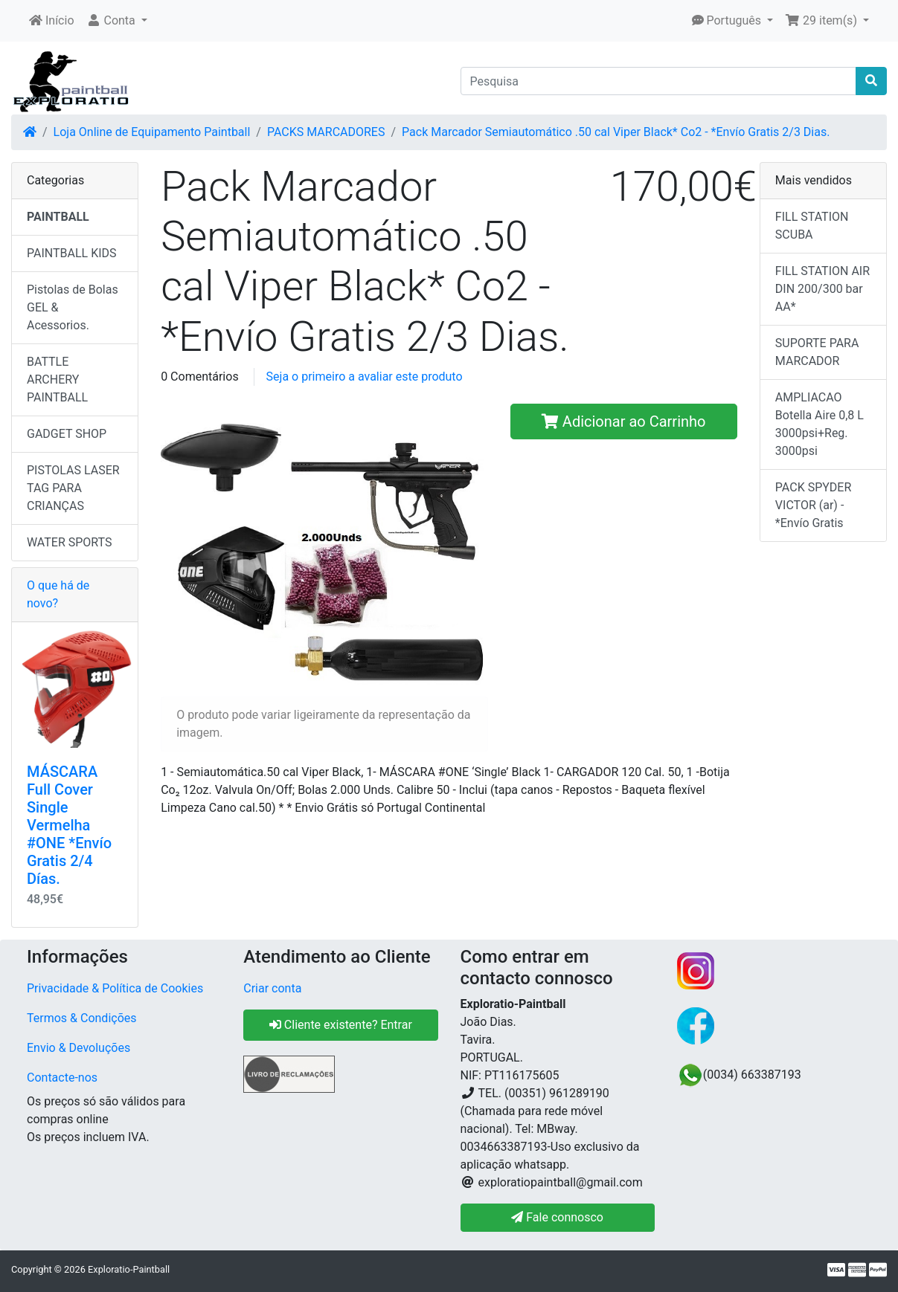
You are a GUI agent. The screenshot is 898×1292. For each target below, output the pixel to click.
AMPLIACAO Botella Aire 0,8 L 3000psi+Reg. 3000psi (819, 424)
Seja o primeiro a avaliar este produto (364, 376)
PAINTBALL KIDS (72, 253)
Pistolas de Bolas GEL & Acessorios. (72, 307)
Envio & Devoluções (78, 1048)
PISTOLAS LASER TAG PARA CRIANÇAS (73, 488)
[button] (116, 21)
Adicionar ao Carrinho (624, 421)
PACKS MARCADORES (326, 132)
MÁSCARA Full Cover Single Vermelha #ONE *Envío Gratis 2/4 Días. (69, 825)
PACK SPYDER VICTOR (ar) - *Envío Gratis (813, 505)
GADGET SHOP (66, 434)
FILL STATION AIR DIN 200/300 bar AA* (822, 289)
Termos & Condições (82, 1018)
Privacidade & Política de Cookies (115, 988)
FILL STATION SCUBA (812, 226)
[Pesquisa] (659, 81)
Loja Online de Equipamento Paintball (152, 132)
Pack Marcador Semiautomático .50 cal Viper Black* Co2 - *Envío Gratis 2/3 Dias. (616, 132)
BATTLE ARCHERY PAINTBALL (57, 379)
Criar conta (272, 988)
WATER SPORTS (69, 542)
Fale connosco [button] (557, 1217)
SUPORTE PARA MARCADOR (817, 352)
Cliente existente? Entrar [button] (340, 1025)
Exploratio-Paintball (129, 1269)
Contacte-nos (62, 1077)
